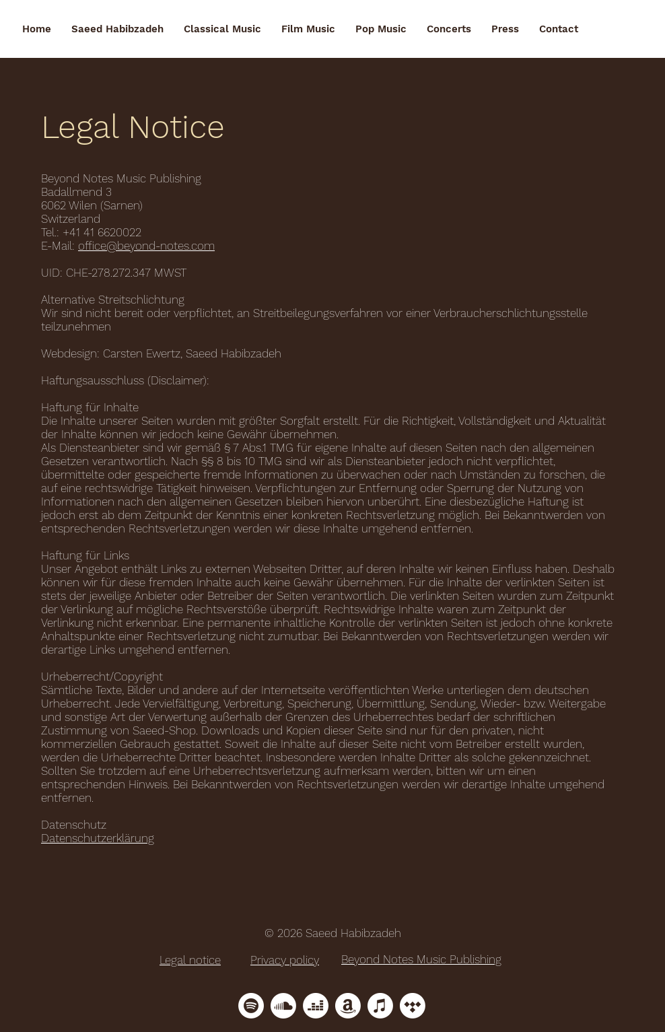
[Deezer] (315, 1006)
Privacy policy (284, 960)
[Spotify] (251, 1006)
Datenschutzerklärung (97, 838)
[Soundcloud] (283, 1006)
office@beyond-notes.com (146, 245)
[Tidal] (412, 1006)
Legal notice (190, 960)
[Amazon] (348, 1006)
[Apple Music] (380, 1006)
